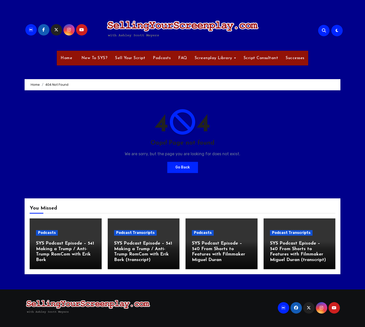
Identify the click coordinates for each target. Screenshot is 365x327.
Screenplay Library (214, 58)
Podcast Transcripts (135, 233)
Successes (295, 58)
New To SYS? (93, 58)
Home (66, 58)
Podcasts (162, 58)
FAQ (182, 58)
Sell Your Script (130, 58)
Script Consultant (261, 58)
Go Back (182, 167)
